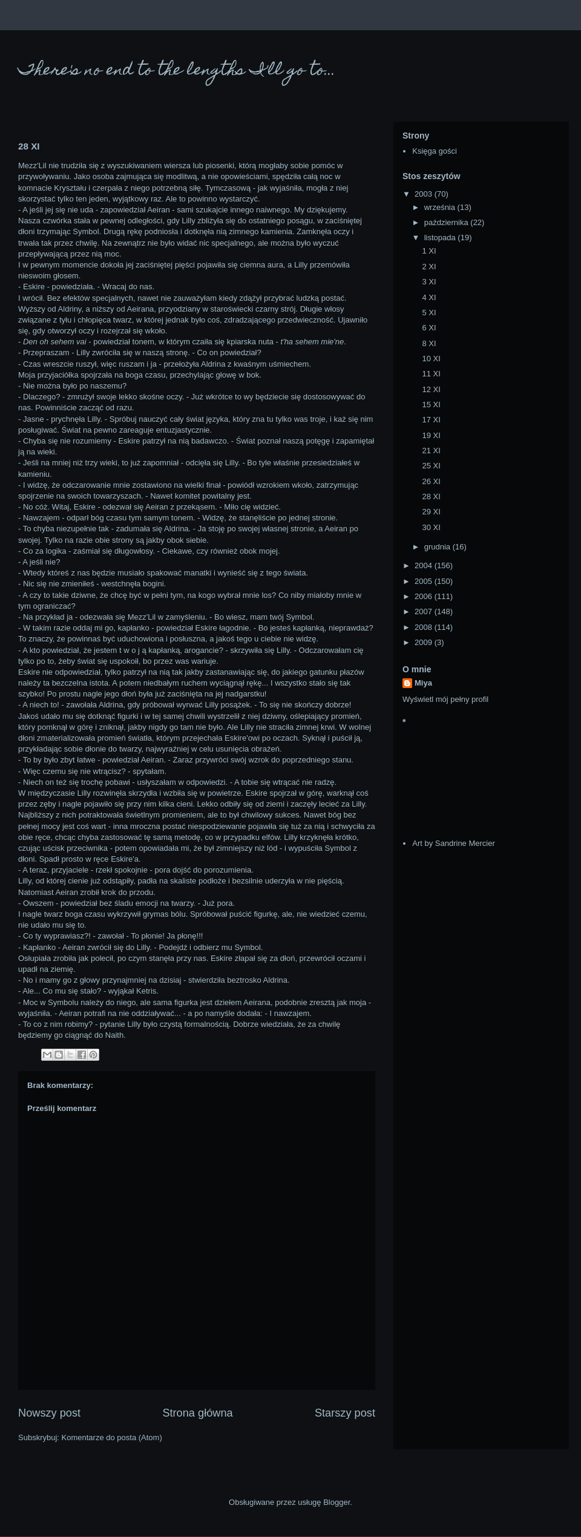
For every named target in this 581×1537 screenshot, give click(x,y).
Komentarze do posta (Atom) (112, 1437)
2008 (425, 627)
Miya (423, 682)
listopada (441, 237)
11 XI (431, 373)
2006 (425, 596)
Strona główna (197, 1413)
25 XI (431, 465)
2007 (425, 611)
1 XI (429, 250)
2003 (425, 193)
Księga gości (434, 151)
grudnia (438, 546)
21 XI (431, 450)
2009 (425, 642)
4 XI (429, 297)
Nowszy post (49, 1413)
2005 (425, 581)
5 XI (429, 312)
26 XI (431, 481)
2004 (425, 565)
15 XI (431, 404)
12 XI (431, 389)
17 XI (431, 419)
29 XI (431, 511)
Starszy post (345, 1413)
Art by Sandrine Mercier (453, 843)
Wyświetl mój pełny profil (445, 699)
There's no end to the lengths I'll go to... (177, 71)
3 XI (429, 281)
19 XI (431, 435)
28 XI (431, 496)
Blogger (336, 1502)
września (441, 207)
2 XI (429, 266)
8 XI (429, 343)
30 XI (431, 527)
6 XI (429, 327)
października (447, 222)
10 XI (431, 358)
